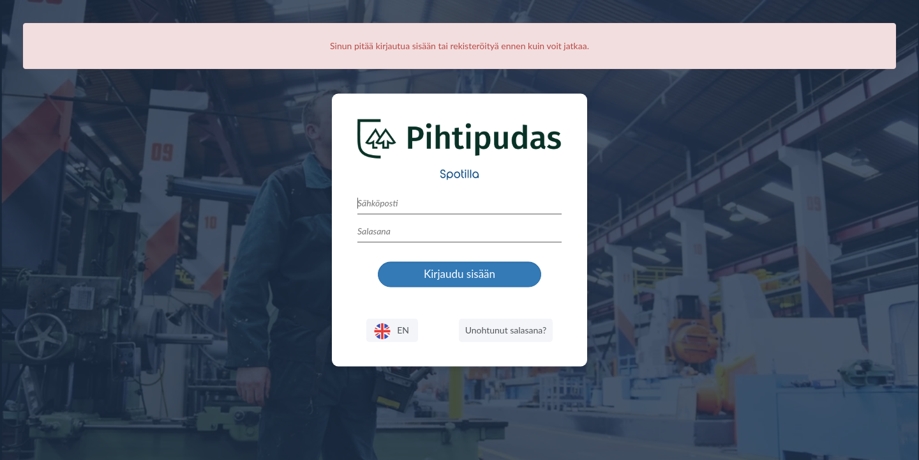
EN (392, 331)
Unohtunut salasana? (506, 330)
